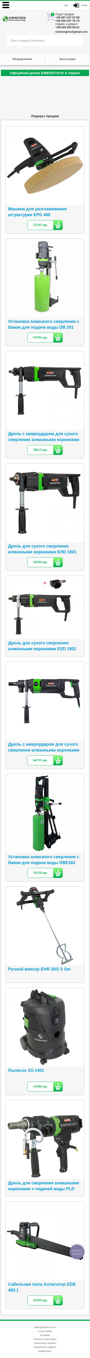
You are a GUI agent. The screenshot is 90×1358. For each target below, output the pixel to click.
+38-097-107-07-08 (67, 17)
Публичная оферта (45, 1347)
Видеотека (45, 1351)
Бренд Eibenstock (45, 1327)
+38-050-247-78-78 (67, 20)
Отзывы (45, 1335)
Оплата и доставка (45, 1339)
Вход (84, 5)
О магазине (45, 1331)
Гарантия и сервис (45, 1343)
